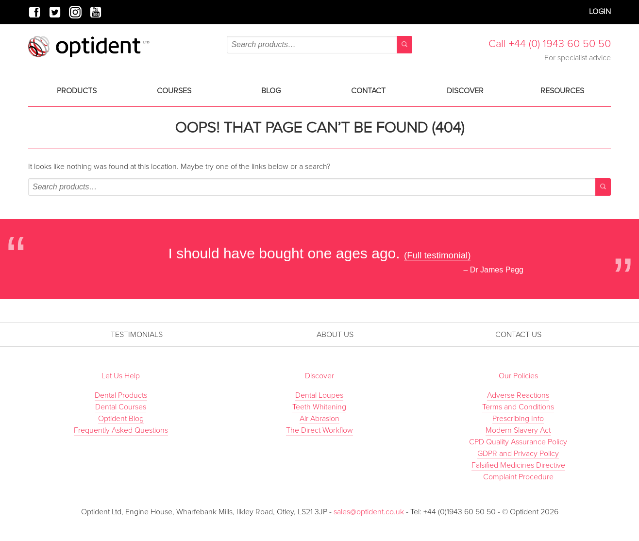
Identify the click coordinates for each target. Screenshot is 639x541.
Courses (174, 91)
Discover (465, 91)
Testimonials (137, 334)
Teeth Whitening (319, 407)
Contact (368, 91)
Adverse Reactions (518, 395)
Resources (562, 91)
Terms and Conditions (518, 407)
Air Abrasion (319, 418)
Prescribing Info (518, 418)
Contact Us (518, 334)
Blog (271, 91)
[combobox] (319, 44)
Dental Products (121, 395)
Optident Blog (121, 418)
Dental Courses (120, 407)
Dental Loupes (319, 395)
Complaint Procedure (518, 477)
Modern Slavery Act (518, 430)
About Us (335, 334)
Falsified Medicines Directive (518, 465)
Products (77, 91)
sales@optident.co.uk (370, 512)
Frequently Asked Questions (121, 430)
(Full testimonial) (437, 255)
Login (600, 12)
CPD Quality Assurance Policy (518, 442)
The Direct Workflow (319, 430)
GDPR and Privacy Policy (518, 453)
